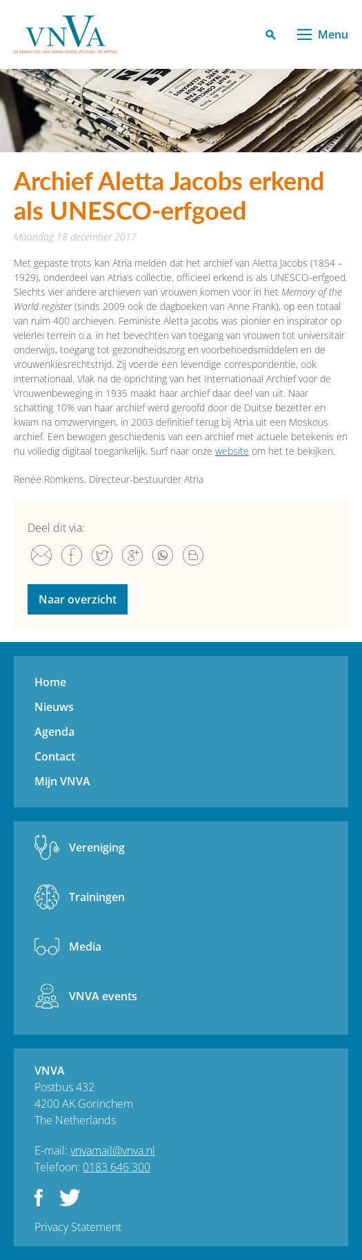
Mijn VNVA (62, 781)
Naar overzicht (78, 599)
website (232, 450)
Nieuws (54, 706)
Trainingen (97, 897)
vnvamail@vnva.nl (112, 1150)
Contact (54, 756)
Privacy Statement (77, 1227)
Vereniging (97, 847)
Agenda (54, 731)
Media (85, 946)
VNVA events (103, 996)
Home (50, 682)
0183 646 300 (116, 1167)
